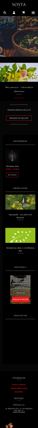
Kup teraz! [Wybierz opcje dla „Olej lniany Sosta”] (12, 175)
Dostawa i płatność (19, 384)
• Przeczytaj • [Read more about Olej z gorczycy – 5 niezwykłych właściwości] (19, 98)
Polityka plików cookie (19, 388)
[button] (4, 12)
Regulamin (19, 392)
